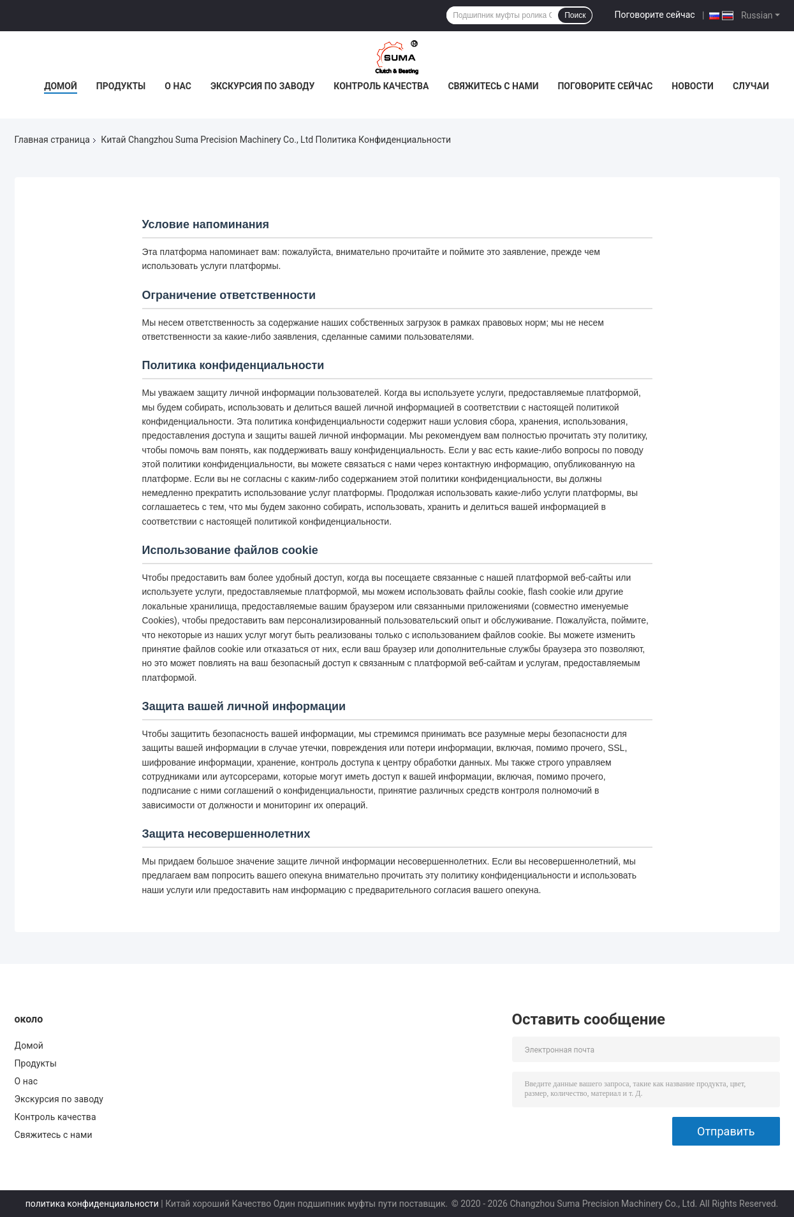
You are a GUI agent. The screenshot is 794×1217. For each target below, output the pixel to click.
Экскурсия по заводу (262, 86)
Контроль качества (381, 86)
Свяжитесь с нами (493, 86)
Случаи (751, 86)
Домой (60, 86)
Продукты (121, 86)
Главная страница (52, 140)
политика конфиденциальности (92, 1204)
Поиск (574, 15)
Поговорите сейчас (654, 15)
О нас (178, 86)
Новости (693, 86)
